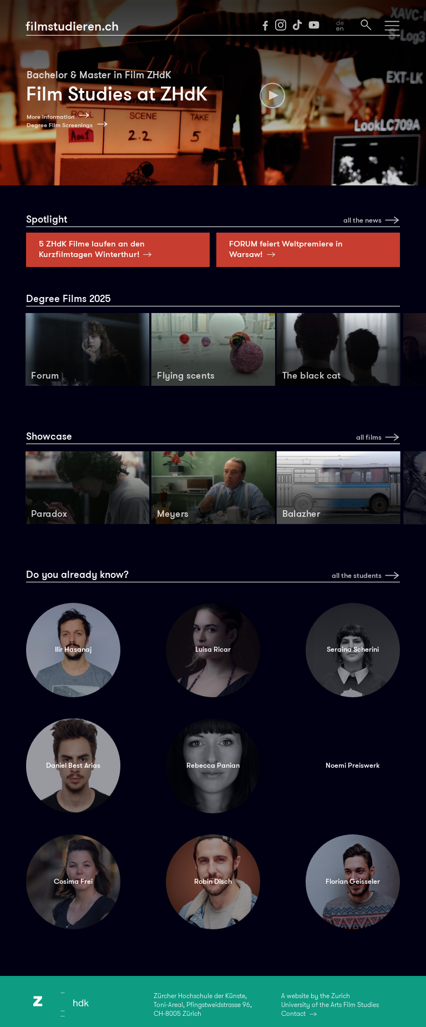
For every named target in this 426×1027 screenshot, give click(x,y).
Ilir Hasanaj (73, 650)
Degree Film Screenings (60, 125)
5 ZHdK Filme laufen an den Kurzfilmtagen (97, 249)
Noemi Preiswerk (352, 766)
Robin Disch (213, 882)
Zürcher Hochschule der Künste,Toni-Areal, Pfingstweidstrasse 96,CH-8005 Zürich (203, 1004)
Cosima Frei (73, 882)
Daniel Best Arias (73, 766)
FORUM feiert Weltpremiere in (286, 249)
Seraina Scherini (353, 650)
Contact (293, 1013)
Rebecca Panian (213, 766)
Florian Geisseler (353, 882)
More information (50, 117)
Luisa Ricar (213, 650)
